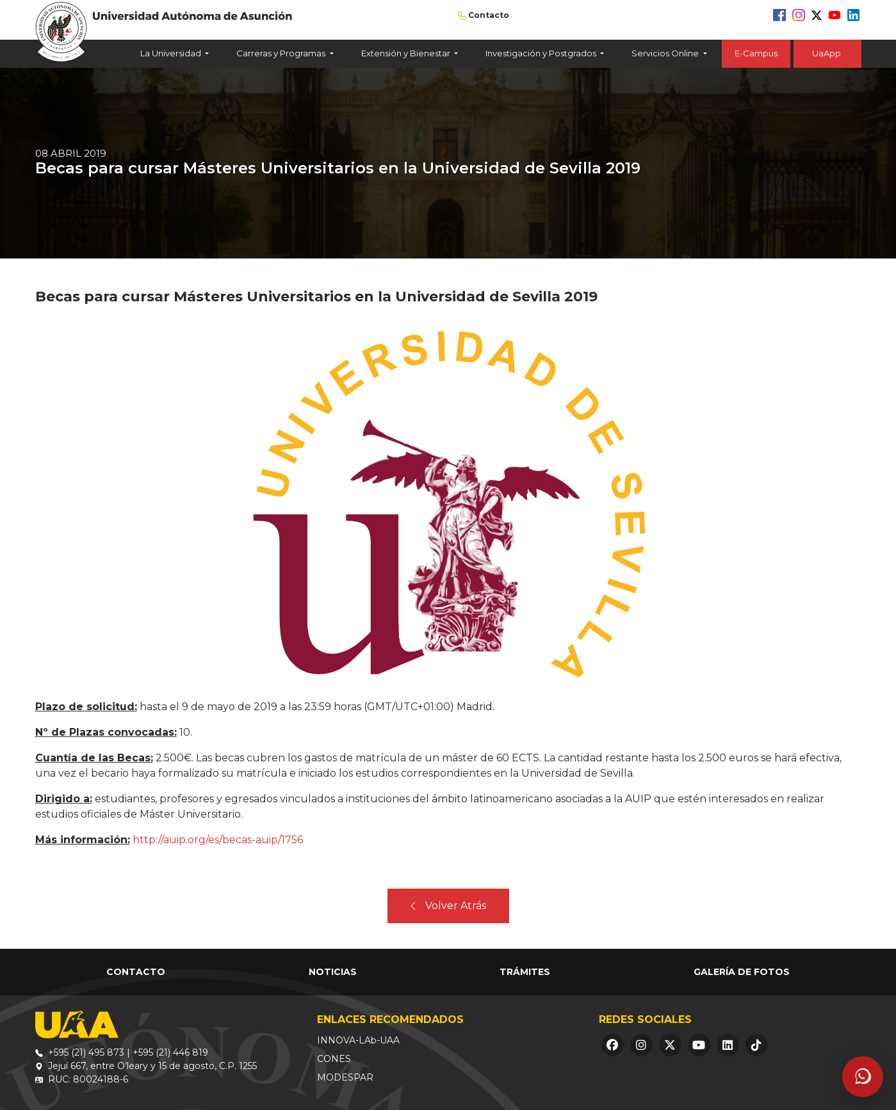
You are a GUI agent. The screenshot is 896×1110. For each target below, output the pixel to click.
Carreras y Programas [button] (281, 53)
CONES (334, 1059)
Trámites (525, 972)
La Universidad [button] (171, 53)
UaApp (827, 53)
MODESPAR (345, 1077)
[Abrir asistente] (862, 1076)
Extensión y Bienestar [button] (406, 53)
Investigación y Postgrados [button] (541, 53)
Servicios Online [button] (666, 53)
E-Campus (756, 53)
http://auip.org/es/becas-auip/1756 (218, 840)
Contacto (488, 15)
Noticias (333, 972)
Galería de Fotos (742, 972)
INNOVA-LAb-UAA (358, 1040)
